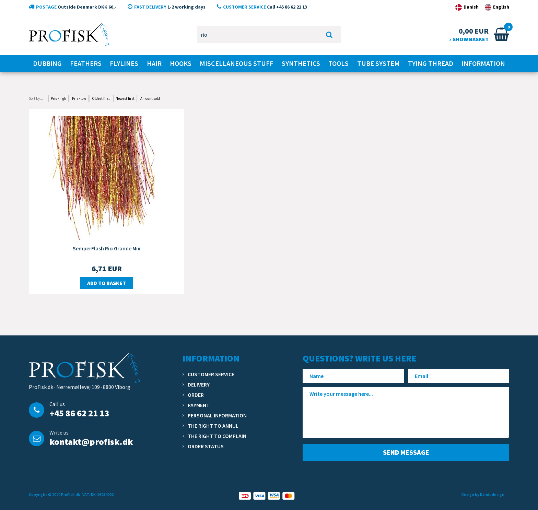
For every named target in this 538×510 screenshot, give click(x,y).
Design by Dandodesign (482, 494)
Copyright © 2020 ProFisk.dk (54, 494)
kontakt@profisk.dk (91, 441)
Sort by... (36, 98)
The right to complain (217, 435)
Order (196, 394)
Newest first (125, 98)
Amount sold (150, 98)
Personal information (217, 415)
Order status (206, 446)
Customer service (211, 374)
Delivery (199, 384)
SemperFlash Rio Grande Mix (106, 248)
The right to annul (213, 425)
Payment (199, 405)
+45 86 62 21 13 (79, 413)
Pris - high (58, 98)
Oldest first (101, 98)
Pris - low (79, 98)
